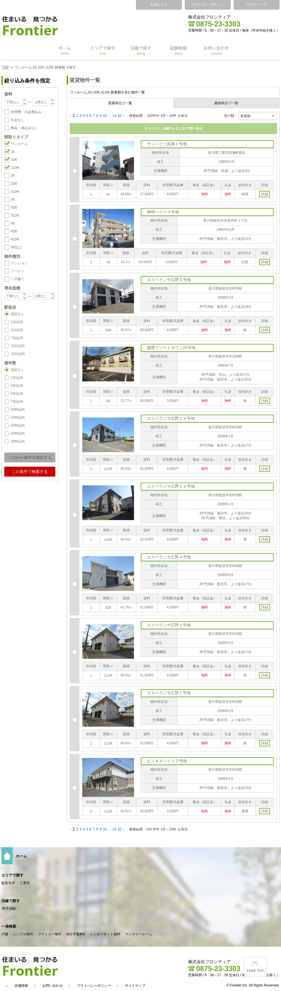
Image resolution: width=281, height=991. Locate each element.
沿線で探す (10, 901)
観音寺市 (8, 883)
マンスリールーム (138, 934)
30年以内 (18, 441)
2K (13, 176)
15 (119, 116)
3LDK (15, 215)
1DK (14, 160)
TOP (5, 67)
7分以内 (17, 338)
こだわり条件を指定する (30, 457)
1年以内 (17, 378)
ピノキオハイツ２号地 (167, 761)
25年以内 (18, 433)
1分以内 (17, 322)
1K (13, 152)
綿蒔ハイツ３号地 (163, 211)
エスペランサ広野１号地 (169, 625)
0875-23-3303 (214, 24)
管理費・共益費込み (26, 112)
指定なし (17, 314)
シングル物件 (23, 934)
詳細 (264, 194)
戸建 (4, 934)
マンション (19, 263)
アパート (17, 271)
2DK (14, 184)
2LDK (15, 192)
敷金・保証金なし (24, 128)
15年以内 (18, 417)
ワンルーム (19, 144)
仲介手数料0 (75, 934)
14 (114, 116)
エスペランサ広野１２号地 (171, 486)
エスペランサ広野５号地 (169, 279)
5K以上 (16, 247)
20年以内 (18, 425)
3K (13, 199)
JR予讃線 (8, 909)
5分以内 (17, 330)
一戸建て (17, 279)
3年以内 (17, 386)
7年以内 (17, 402)
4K (13, 223)
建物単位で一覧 (226, 103)
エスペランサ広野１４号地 (171, 418)
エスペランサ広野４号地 (169, 557)
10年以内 (18, 410)
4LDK (15, 239)
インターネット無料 (105, 934)
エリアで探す (12, 875)
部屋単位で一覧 (120, 103)
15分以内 (18, 354)
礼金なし (17, 120)
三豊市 (25, 883)
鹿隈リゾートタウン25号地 (171, 347)
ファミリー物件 (50, 934)
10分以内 (18, 346)
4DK (14, 231)
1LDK (15, 168)
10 (104, 116)
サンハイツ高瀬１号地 (167, 144)
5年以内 (17, 394)
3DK (14, 207)
